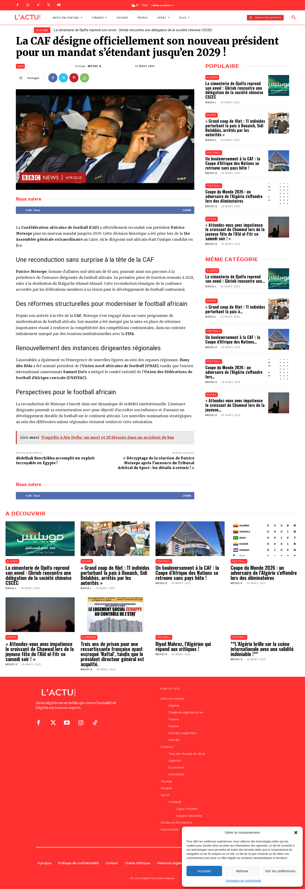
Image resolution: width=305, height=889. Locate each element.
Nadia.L (211, 102)
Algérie (212, 77)
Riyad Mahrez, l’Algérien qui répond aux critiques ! (183, 646)
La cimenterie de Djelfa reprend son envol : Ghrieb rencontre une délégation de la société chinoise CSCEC (133, 30)
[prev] (261, 30)
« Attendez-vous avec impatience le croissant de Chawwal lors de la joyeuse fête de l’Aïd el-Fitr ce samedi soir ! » (235, 231)
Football (213, 152)
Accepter (204, 871)
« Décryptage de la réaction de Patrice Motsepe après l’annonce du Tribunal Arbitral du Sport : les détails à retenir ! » (156, 463)
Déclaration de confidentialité (243, 880)
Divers (211, 115)
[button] (296, 832)
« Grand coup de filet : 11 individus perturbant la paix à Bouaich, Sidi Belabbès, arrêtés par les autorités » (235, 127)
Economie (89, 637)
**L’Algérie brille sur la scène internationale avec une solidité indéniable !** (262, 648)
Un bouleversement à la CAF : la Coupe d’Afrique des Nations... (232, 339)
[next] (268, 30)
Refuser (242, 871)
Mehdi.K (95, 66)
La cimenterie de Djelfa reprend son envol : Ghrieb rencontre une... (235, 279)
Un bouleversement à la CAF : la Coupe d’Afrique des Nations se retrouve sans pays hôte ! (232, 163)
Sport (20, 66)
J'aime (187, 210)
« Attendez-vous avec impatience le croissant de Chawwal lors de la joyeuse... (235, 405)
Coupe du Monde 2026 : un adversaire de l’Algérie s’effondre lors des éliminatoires (234, 196)
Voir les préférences (280, 871)
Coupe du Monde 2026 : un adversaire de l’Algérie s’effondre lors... (234, 372)
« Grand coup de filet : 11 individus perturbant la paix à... (235, 309)
